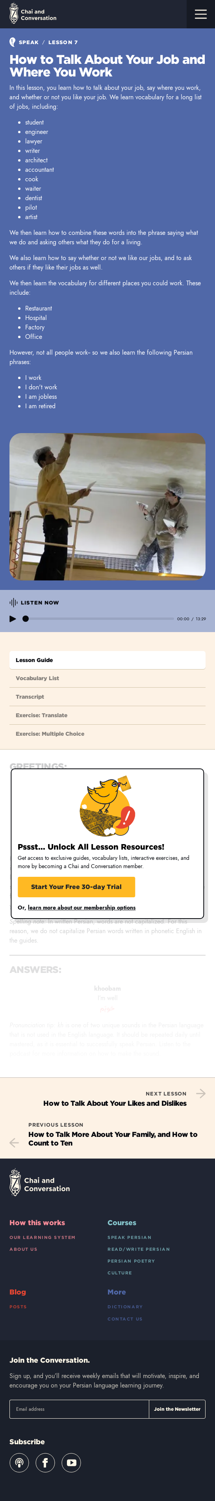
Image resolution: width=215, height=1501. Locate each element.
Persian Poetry (132, 1261)
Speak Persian (130, 1237)
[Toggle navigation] (201, 14)
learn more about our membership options (81, 907)
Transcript (30, 697)
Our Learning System (42, 1237)
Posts (18, 1306)
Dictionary (125, 1306)
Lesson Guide (34, 660)
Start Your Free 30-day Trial (76, 887)
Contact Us (125, 1319)
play (12, 619)
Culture (120, 1273)
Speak (25, 42)
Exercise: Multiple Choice (50, 734)
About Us (23, 1249)
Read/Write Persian (139, 1249)
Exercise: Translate (41, 715)
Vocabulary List (37, 678)
